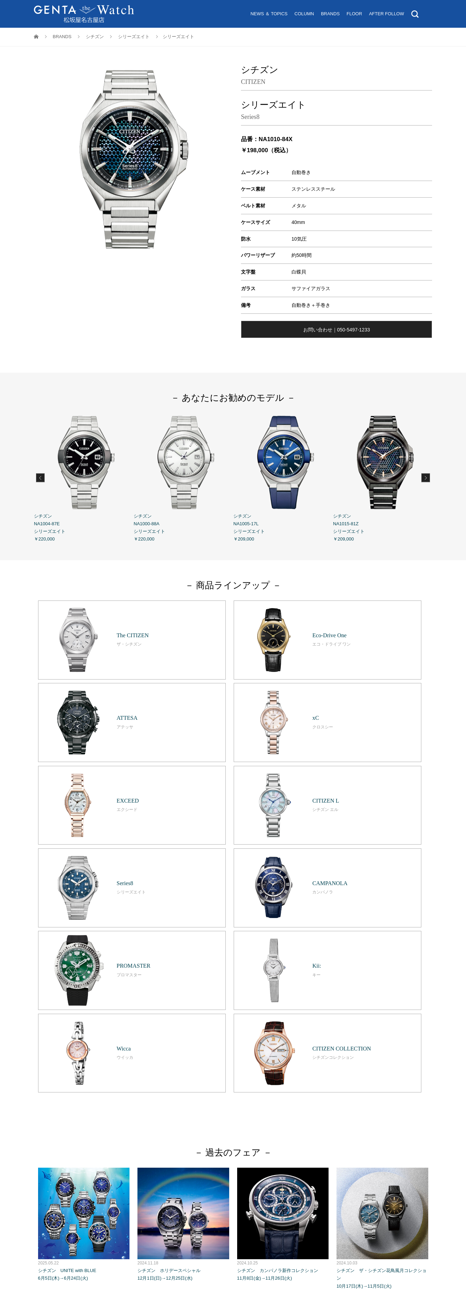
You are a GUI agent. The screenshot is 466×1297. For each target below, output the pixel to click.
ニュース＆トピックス (185, 1110)
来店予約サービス (258, 1118)
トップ (149, 1110)
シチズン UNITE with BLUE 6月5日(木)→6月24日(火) (84, 974)
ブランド (245, 1110)
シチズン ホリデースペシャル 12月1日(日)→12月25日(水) (183, 974)
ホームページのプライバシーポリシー (256, 1134)
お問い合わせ (270, 1126)
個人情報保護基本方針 (188, 1134)
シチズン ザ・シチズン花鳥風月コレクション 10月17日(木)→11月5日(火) (382, 978)
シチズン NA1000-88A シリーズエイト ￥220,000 (183, 477)
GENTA (151, 1134)
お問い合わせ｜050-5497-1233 (336, 329)
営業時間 (186, 1126)
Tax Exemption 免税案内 (225, 1126)
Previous (40, 478)
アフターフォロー (299, 1110)
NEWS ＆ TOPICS (268, 13)
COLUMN (304, 13)
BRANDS (330, 13)
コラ (219, 1110)
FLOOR (354, 13)
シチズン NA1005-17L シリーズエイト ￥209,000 (283, 477)
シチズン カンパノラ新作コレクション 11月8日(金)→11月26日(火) (283, 974)
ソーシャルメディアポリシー (331, 1134)
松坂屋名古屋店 (121, 1134)
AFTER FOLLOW (386, 13)
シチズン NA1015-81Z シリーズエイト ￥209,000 (383, 477)
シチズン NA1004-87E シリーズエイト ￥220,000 (84, 477)
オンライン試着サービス (208, 1118)
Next (425, 478)
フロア (267, 1110)
